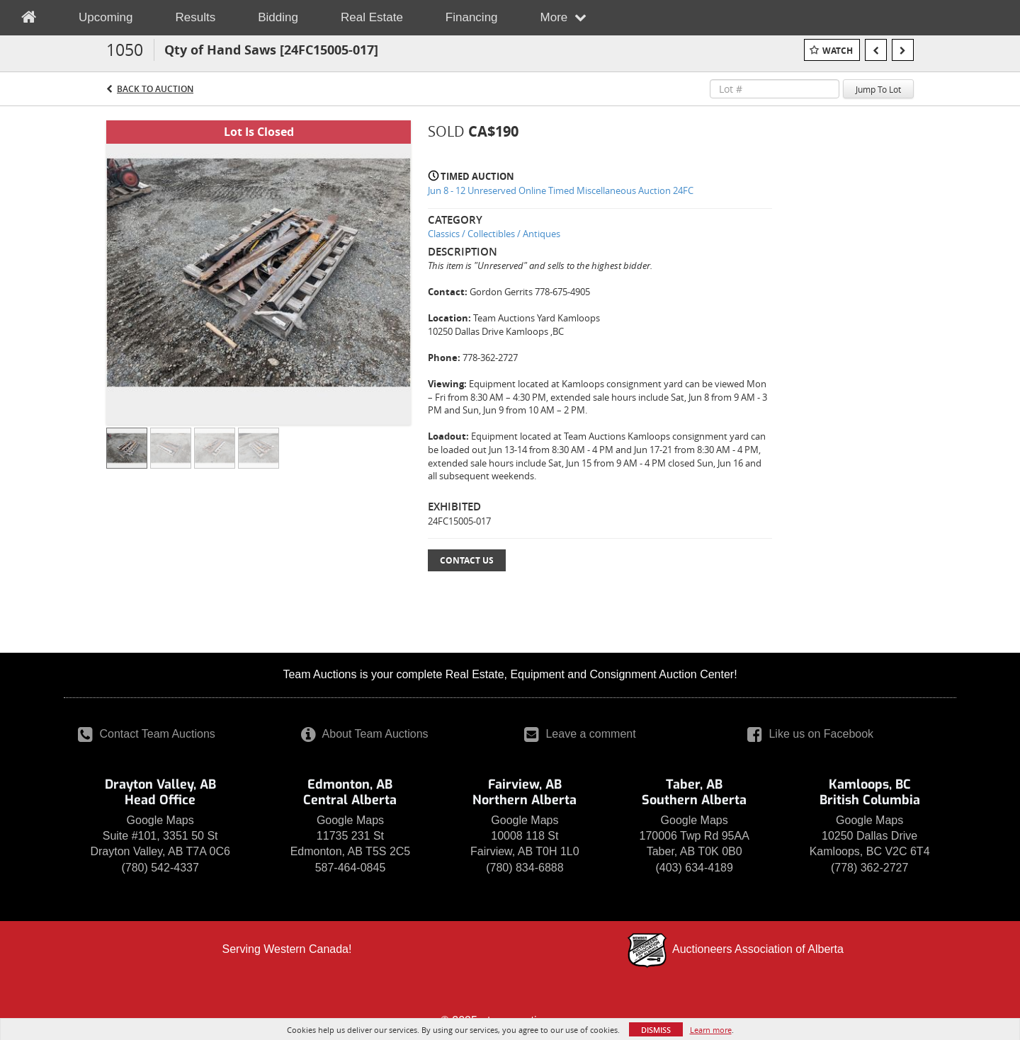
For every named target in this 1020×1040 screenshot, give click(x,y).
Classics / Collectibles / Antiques (494, 233)
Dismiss (656, 1029)
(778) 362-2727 (869, 868)
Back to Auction (155, 89)
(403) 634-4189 (693, 868)
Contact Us (467, 560)
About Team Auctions (365, 734)
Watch (837, 51)
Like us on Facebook (810, 734)
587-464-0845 (350, 868)
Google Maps (160, 820)
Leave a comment (580, 734)
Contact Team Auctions (146, 734)
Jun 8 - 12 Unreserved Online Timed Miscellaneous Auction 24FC (560, 190)
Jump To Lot (878, 89)
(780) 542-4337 (159, 868)
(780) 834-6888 (524, 868)
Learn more (711, 1029)
